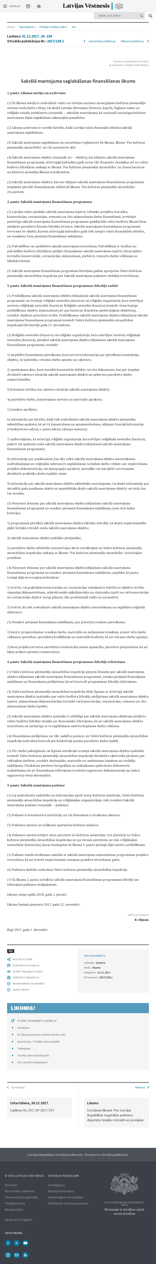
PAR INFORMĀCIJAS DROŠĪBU (29, 983)
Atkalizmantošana (61, 1191)
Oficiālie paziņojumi (63, 1176)
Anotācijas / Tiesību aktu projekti (38, 1041)
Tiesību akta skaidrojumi (33, 1055)
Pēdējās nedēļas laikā (52, 27)
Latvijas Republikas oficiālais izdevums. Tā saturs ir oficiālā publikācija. (78, 1155)
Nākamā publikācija (132, 41)
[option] (39, 1108)
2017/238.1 (55, 41)
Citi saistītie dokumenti (32, 1062)
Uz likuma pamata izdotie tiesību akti (41, 1034)
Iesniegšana (56, 1185)
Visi (74, 27)
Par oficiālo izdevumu (20, 1191)
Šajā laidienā (26, 27)
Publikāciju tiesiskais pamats (68, 1203)
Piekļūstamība (15, 1203)
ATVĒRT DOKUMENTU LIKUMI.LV (37, 1021)
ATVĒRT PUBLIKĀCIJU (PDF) (28, 971)
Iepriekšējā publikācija (102, 41)
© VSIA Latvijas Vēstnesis (24, 1176)
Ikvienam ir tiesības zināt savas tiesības (124, 1211)
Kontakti (11, 1185)
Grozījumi (23, 1027)
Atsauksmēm (14, 1209)
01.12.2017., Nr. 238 (37, 36)
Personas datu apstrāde (21, 1197)
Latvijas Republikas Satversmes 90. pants (124, 1203)
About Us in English (18, 1220)
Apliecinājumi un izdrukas (65, 1197)
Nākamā (140, 1087)
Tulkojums (24, 1048)
